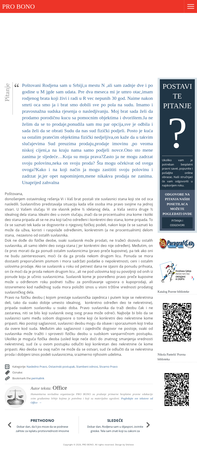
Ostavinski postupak (61, 366)
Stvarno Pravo (108, 366)
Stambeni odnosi (87, 366)
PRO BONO (18, 6)
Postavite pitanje (177, 118)
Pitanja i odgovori (177, 223)
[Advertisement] (98, 45)
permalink (37, 378)
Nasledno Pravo (37, 366)
